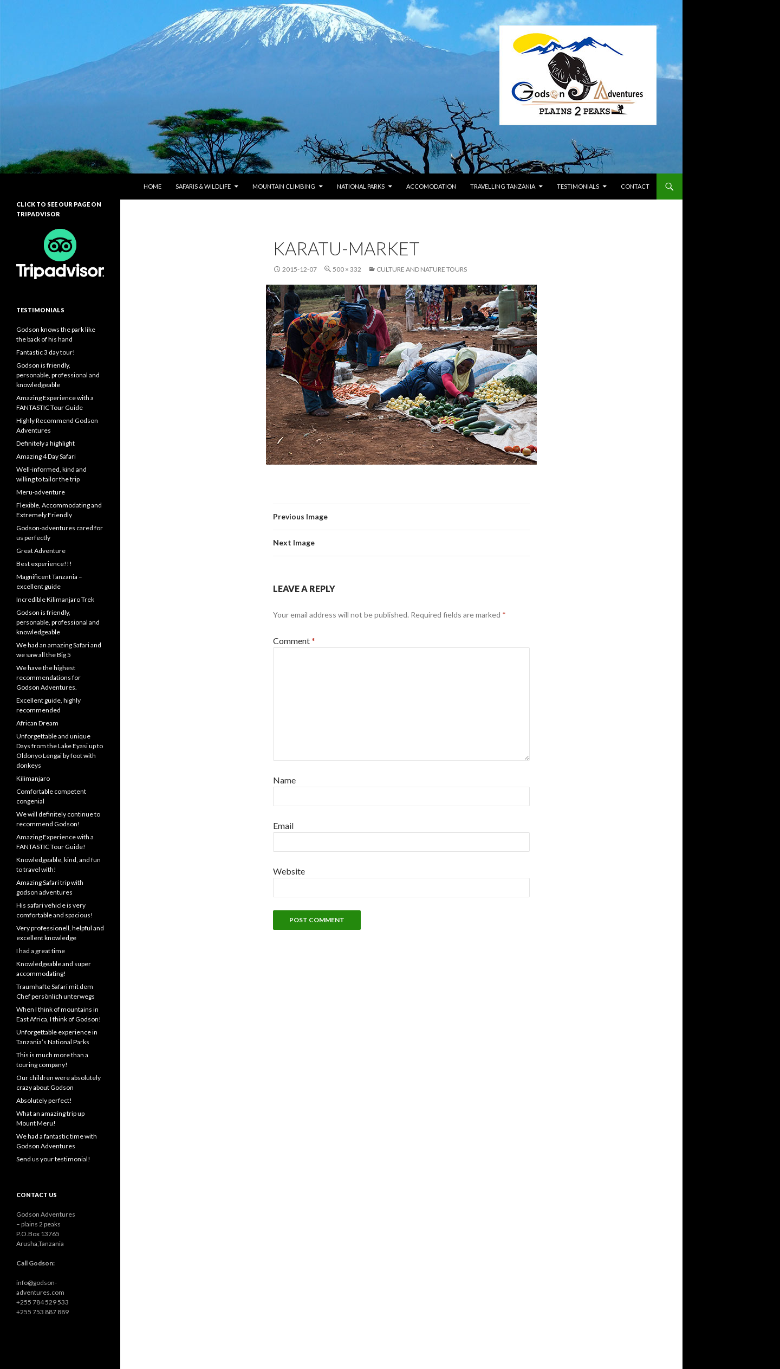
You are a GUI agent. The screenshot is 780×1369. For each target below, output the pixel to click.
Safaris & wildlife (203, 186)
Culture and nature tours (421, 269)
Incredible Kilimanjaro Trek (55, 599)
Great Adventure (41, 551)
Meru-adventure (40, 492)
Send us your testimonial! (53, 1159)
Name (284, 780)
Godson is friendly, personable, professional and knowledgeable (58, 375)
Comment (294, 640)
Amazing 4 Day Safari (46, 456)
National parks (361, 186)
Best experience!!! (44, 564)
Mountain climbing (283, 186)
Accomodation (431, 186)
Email (283, 825)
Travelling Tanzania (502, 186)
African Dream (37, 723)
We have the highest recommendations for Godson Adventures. (48, 677)
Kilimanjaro (33, 778)
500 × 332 (347, 269)
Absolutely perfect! (44, 1100)
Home (152, 186)
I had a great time (40, 951)
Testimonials (578, 186)
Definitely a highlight (45, 443)
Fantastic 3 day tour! (45, 352)
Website (289, 871)
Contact (635, 186)
